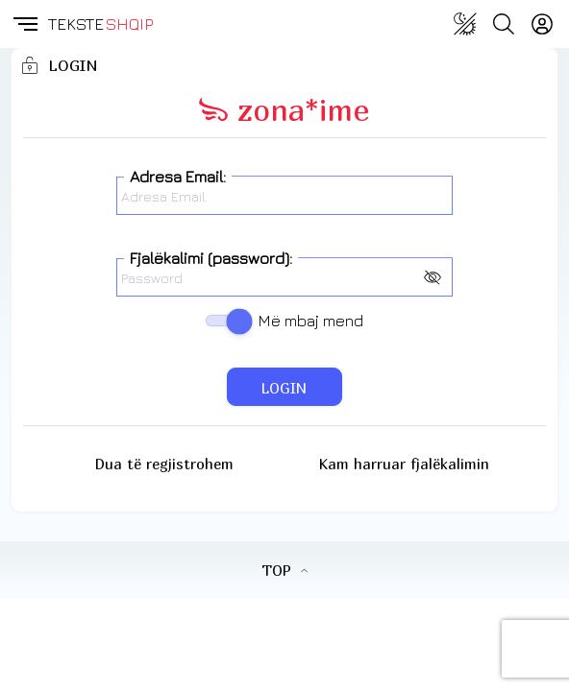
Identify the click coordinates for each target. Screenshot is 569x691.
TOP (284, 570)
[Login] (542, 24)
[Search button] (503, 24)
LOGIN (284, 387)
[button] (24, 24)
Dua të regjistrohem (164, 463)
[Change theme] (465, 24)
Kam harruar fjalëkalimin (404, 463)
